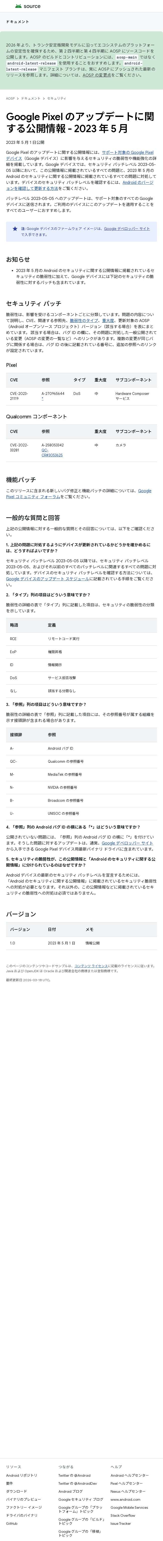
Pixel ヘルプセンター (127, 1483)
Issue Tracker (121, 1523)
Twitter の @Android (74, 1475)
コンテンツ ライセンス (91, 966)
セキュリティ (56, 98)
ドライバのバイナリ (22, 1515)
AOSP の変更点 (97, 75)
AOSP (10, 98)
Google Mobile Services (129, 1507)
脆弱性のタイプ (84, 320)
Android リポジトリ (21, 1475)
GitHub (11, 1523)
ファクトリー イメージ (24, 1507)
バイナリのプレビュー (23, 1499)
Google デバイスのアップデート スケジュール (47, 579)
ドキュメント (17, 22)
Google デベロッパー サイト (127, 228)
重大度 (108, 320)
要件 (9, 1483)
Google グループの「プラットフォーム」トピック (80, 1509)
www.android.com (125, 1499)
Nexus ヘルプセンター (128, 1491)
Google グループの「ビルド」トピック (81, 1521)
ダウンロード (16, 1491)
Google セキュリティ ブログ (80, 1499)
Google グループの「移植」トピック (80, 1533)
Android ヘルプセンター (130, 1475)
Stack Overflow (123, 1515)
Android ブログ (70, 1491)
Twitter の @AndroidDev (77, 1483)
